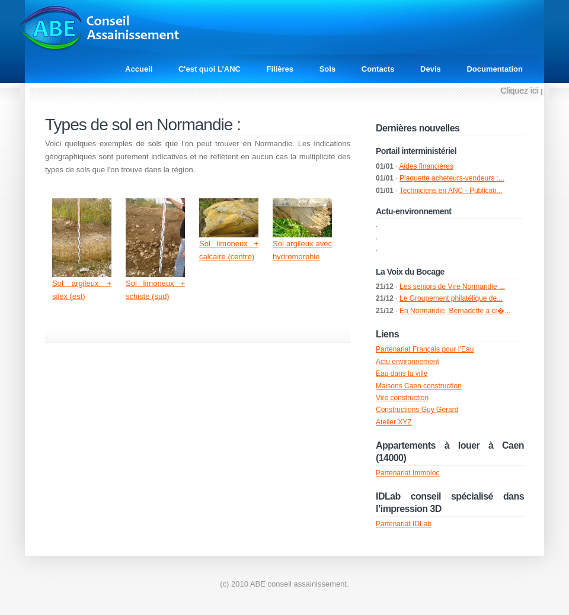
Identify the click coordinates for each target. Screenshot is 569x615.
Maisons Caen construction (419, 386)
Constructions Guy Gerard (417, 409)
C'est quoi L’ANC (209, 69)
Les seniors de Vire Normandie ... (452, 286)
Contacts (378, 69)
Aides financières (426, 166)
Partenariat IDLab (403, 524)
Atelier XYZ (394, 422)
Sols (327, 69)
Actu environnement (407, 362)
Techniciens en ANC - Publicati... (450, 190)
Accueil (138, 69)
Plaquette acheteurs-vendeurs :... (451, 178)
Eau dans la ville (401, 373)
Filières (280, 69)
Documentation (494, 69)
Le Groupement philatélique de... (451, 298)
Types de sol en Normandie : (143, 124)
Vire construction (402, 398)
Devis (430, 69)
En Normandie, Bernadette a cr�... (454, 311)
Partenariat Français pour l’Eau (425, 349)
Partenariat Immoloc (407, 473)
